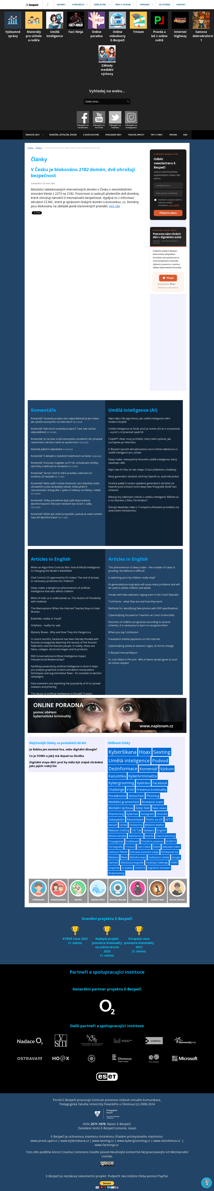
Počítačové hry (169, 852)
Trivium (130, 846)
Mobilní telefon (154, 825)
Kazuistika (117, 775)
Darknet (113, 862)
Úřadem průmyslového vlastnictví (138, 1136)
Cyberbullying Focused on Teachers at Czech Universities (141, 615)
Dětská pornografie (132, 862)
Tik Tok (136, 830)
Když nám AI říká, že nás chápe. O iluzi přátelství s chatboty (142, 469)
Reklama (113, 857)
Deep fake (142, 808)
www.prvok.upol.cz (44, 1141)
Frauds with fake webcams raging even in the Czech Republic (143, 594)
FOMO (174, 862)
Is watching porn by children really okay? (131, 577)
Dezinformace (122, 769)
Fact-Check (143, 846)
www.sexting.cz (103, 1141)
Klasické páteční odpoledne (46, 449)
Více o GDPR (174, 205)
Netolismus (136, 836)
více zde (114, 206)
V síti (130, 789)
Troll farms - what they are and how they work (135, 601)
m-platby (127, 868)
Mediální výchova (120, 808)
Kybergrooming (121, 782)
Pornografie (115, 846)
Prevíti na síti (154, 819)
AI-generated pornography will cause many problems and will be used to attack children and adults (144, 586)
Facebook (159, 783)
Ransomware (135, 819)
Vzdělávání (132, 841)
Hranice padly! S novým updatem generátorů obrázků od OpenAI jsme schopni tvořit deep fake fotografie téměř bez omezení (142, 487)
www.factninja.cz (107, 1145)
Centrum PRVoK (118, 852)
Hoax (145, 752)
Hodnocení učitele (158, 857)
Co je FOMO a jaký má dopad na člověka (56, 756)
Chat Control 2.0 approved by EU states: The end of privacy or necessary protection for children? (65, 579)
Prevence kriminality (151, 789)
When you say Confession (123, 632)
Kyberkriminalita (142, 775)
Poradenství (117, 796)
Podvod (160, 761)
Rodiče (149, 836)
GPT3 (168, 819)
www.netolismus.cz (166, 1141)
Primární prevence (152, 841)
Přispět (168, 278)
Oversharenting (165, 836)
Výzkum (167, 768)
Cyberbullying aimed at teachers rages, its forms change (141, 646)
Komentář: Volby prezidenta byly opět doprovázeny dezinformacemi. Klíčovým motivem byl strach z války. (61, 502)
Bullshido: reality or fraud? (46, 618)
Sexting (161, 752)
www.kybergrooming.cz (133, 1141)
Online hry (136, 825)
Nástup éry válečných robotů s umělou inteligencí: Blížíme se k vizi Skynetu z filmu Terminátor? (143, 498)
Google (176, 857)
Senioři (112, 825)
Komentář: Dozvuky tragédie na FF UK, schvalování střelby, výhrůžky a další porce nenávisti (65, 464)
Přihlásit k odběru (168, 213)
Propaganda (116, 841)
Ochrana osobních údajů (144, 852)
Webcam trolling (118, 830)
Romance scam (152, 802)
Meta (124, 857)
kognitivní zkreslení (159, 868)
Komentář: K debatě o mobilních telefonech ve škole (61, 456)
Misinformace (138, 857)
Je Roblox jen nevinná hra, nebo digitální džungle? (63, 749)
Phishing (152, 796)
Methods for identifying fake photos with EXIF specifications (143, 608)
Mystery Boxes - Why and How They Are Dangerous (61, 632)
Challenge (116, 789)
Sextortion (136, 796)
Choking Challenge (157, 862)
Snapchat (113, 868)
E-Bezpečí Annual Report (122, 652)
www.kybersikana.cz (74, 1141)
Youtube (162, 814)
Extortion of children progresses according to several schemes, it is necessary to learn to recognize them (139, 623)
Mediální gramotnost (123, 802)
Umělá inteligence (129, 760)
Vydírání (143, 783)
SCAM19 (171, 841)
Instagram (147, 814)
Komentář (149, 768)
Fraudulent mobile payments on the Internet (134, 639)
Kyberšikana (122, 752)
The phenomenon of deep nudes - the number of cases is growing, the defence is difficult (141, 569)
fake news (159, 808)
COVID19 (140, 868)
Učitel (123, 825)
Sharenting (116, 814)
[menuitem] (32, 4)
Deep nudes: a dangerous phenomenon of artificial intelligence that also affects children (60, 589)
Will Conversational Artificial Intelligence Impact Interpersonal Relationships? (58, 657)
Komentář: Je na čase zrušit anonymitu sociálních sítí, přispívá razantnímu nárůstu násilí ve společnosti (66, 440)
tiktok (156, 846)
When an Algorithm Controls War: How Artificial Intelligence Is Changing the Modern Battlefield (65, 569)
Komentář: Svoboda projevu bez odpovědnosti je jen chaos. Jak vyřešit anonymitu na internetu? (65, 420)
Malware (148, 830)
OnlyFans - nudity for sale (45, 625)
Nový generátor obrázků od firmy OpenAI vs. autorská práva (143, 476)
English (161, 830)
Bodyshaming (116, 873)
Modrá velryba (117, 836)
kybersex (132, 814)
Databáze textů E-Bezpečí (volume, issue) (107, 1128)
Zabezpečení (116, 819)
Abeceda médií (171, 846)
